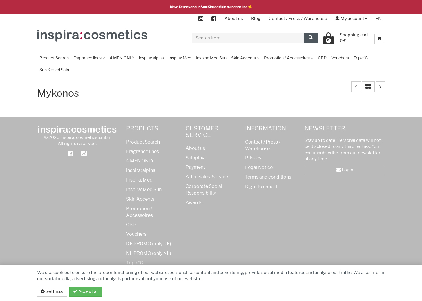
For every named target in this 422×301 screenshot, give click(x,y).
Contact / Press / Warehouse (298, 18)
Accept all (86, 291)
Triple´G (134, 263)
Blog (255, 18)
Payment (195, 167)
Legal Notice (259, 167)
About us (233, 18)
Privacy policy (363, 291)
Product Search (143, 142)
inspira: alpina (140, 170)
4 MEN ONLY (140, 161)
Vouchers (136, 234)
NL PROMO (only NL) (148, 253)
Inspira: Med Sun (144, 189)
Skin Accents (140, 199)
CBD (131, 224)
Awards (194, 202)
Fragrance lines (142, 151)
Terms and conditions (268, 177)
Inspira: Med (139, 180)
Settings (52, 291)
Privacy (253, 158)
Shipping (195, 158)
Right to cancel (261, 186)
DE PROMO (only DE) (148, 243)
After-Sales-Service (207, 176)
